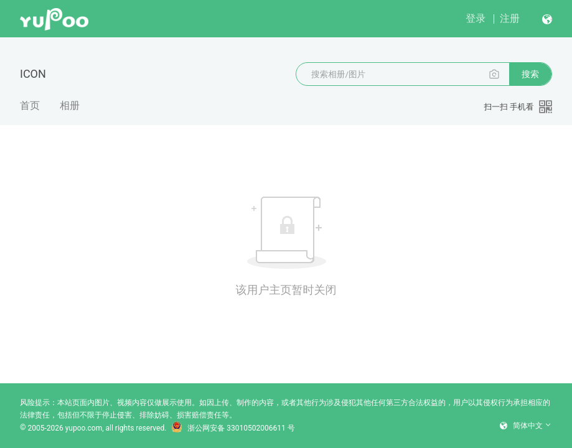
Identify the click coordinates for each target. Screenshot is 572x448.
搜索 (530, 74)
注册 (510, 18)
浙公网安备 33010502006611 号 (232, 428)
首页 (30, 105)
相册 (70, 105)
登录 (475, 18)
